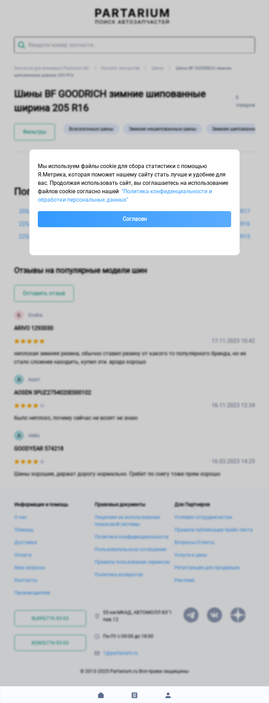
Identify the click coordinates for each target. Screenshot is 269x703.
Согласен (135, 219)
